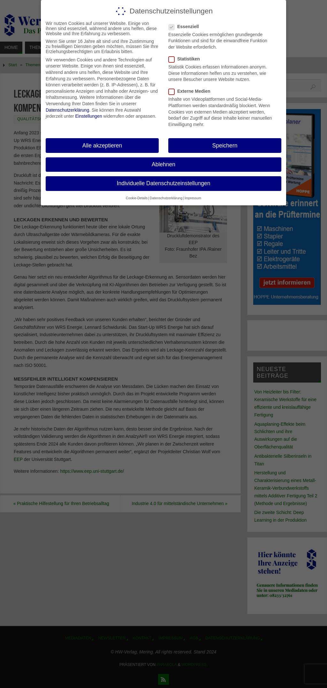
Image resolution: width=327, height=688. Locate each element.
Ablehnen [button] (163, 164)
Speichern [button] (225, 145)
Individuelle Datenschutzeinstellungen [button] (163, 183)
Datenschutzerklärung (67, 110)
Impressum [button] (193, 198)
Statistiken (186, 58)
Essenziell (186, 26)
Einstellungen (88, 116)
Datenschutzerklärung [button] (166, 198)
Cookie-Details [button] (137, 198)
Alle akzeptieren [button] (102, 145)
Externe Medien (192, 91)
